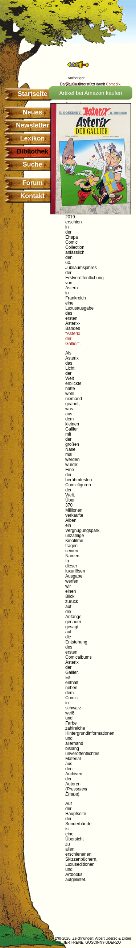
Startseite (32, 93)
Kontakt (32, 196)
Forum (32, 182)
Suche (32, 164)
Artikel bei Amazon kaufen (90, 93)
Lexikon (32, 138)
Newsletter (32, 125)
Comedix (113, 84)
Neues (32, 112)
